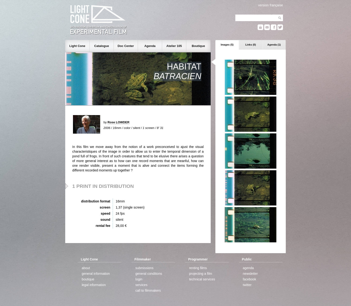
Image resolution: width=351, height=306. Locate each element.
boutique (88, 279)
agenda (248, 268)
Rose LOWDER (118, 122)
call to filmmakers (148, 290)
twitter (247, 285)
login (138, 279)
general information (96, 273)
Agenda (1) (274, 44)
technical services (202, 279)
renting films (198, 268)
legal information (94, 285)
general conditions (148, 273)
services (141, 285)
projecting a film (200, 273)
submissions (144, 268)
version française (270, 5)
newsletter (250, 273)
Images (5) (227, 44)
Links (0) (250, 44)
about (86, 268)
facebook (249, 279)
